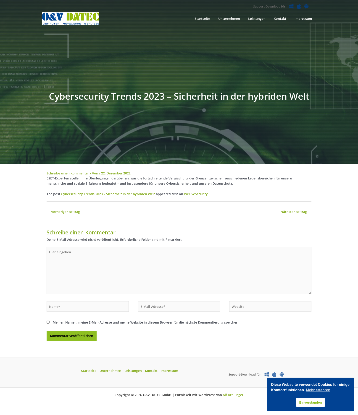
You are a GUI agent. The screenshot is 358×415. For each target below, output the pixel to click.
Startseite (88, 370)
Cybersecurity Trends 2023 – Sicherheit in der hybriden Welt (108, 194)
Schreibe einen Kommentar (68, 173)
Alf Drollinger (233, 395)
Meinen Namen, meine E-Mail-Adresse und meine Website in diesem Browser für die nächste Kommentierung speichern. (146, 322)
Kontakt (151, 370)
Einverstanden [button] (310, 402)
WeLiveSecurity (196, 194)
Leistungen (133, 370)
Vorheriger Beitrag (63, 212)
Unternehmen (110, 370)
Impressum (169, 370)
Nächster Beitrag (296, 212)
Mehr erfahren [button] (318, 390)
